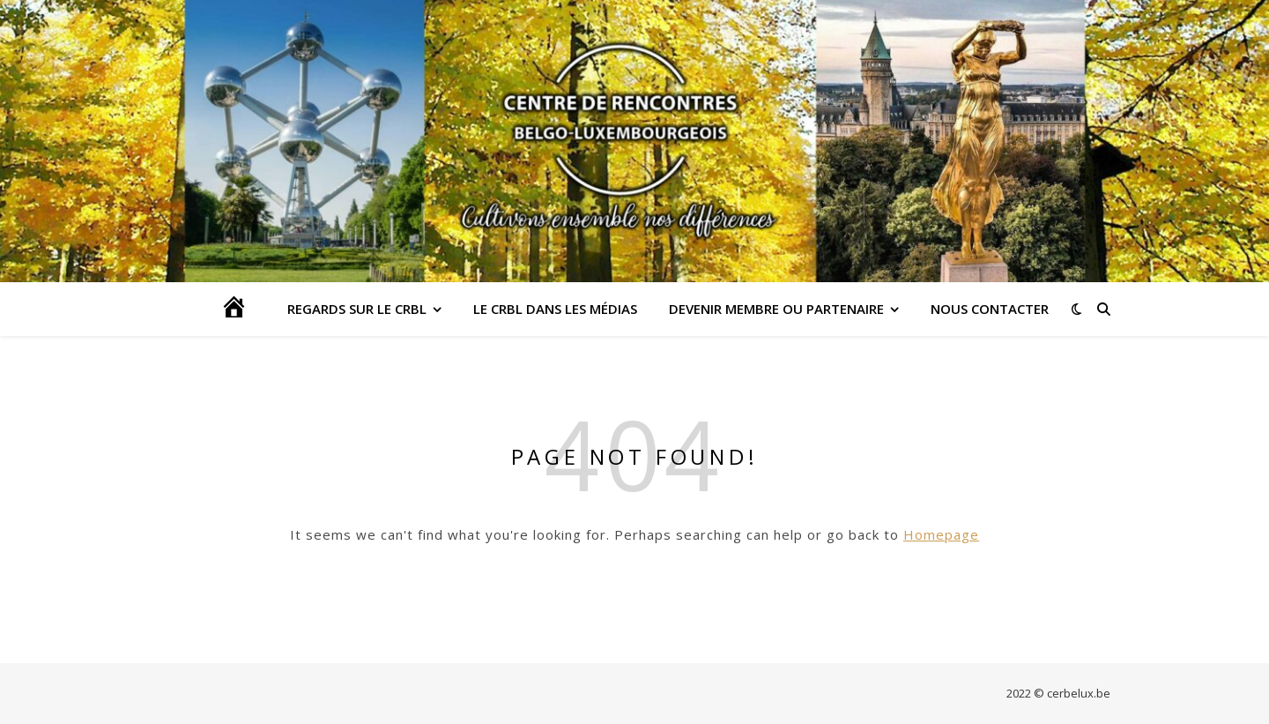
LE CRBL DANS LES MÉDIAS (555, 308)
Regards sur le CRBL (357, 308)
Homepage (941, 534)
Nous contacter (990, 308)
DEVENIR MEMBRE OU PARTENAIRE (776, 308)
